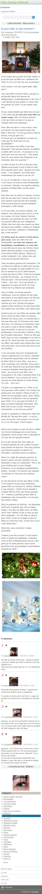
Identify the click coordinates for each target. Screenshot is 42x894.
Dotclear (35, 892)
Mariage (6, 828)
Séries (5, 862)
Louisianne (8, 32)
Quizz (5, 840)
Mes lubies (7, 830)
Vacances (7, 856)
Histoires (7, 813)
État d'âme (7, 806)
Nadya (6, 656)
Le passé (6, 818)
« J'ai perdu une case (16, 766)
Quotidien (7, 842)
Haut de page (6, 869)
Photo (5, 832)
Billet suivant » (29, 23)
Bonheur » (30, 766)
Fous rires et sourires (11, 811)
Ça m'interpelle (9, 801)
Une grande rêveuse (14, 2)
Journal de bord (10, 35)
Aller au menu (8, 11)
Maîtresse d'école (10, 820)
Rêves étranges (9, 849)
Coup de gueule (9, 804)
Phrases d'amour (10, 835)
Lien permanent (32, 32)
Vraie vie (7, 859)
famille (8, 37)
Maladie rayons (9, 825)
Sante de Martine (10, 851)
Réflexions (7, 844)
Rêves (5, 847)
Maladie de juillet (10, 823)
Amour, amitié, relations (13, 797)
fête (13, 37)
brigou (6, 685)
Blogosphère (8, 799)
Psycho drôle (8, 837)
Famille (6, 809)
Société (6, 854)
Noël (17, 37)
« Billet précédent (14, 23)
